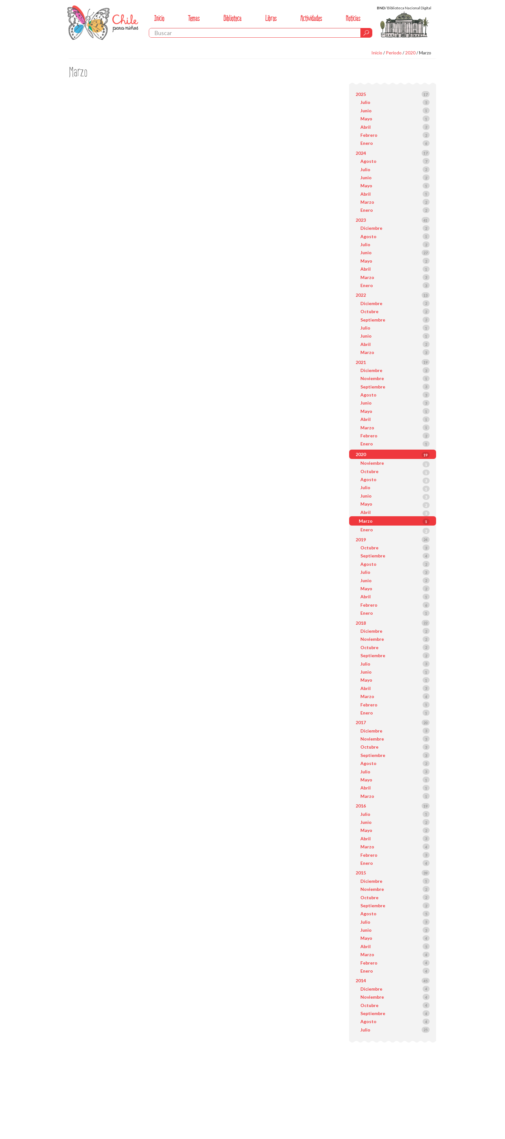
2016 (361, 805)
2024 (361, 153)
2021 (361, 362)
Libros (271, 18)
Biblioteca (233, 18)
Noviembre (372, 378)
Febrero (368, 135)
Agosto (368, 161)
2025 (361, 94)
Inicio (159, 18)
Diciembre (371, 228)
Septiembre (372, 319)
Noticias (353, 18)
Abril (365, 127)
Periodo (394, 52)
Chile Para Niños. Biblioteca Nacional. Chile (102, 22)
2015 (361, 872)
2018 (361, 623)
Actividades (311, 18)
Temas (194, 18)
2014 (361, 980)
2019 (361, 539)
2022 (361, 295)
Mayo (366, 118)
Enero (366, 143)
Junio (366, 110)
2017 (361, 722)
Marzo (425, 52)
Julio (365, 102)
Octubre (369, 311)
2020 (410, 52)
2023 (361, 220)
